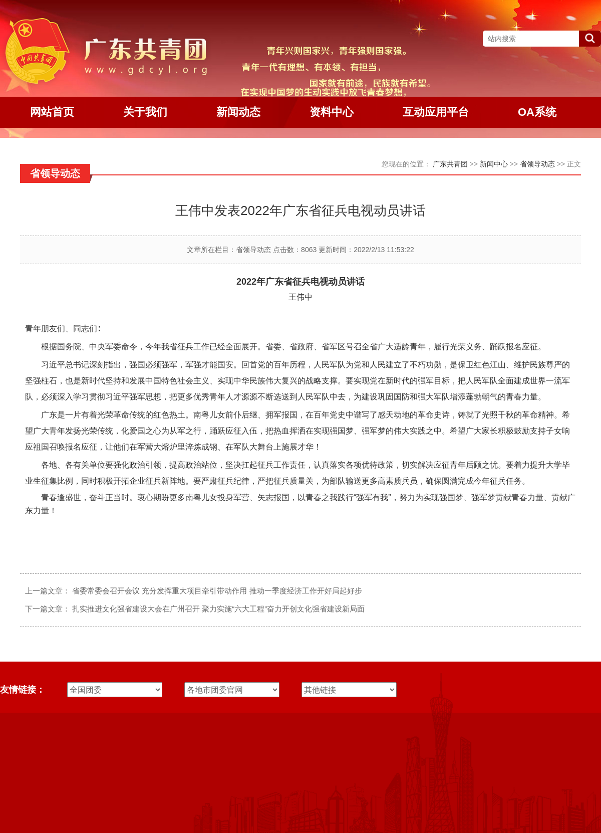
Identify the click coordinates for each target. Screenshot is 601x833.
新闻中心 (494, 164)
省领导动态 (537, 164)
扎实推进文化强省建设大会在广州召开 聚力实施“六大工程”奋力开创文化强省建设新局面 (218, 608)
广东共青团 (450, 164)
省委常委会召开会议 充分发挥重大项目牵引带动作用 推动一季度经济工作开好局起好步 (217, 590)
